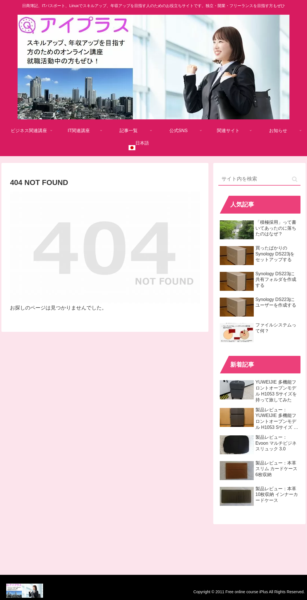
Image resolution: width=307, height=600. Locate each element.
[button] (295, 179)
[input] (259, 179)
